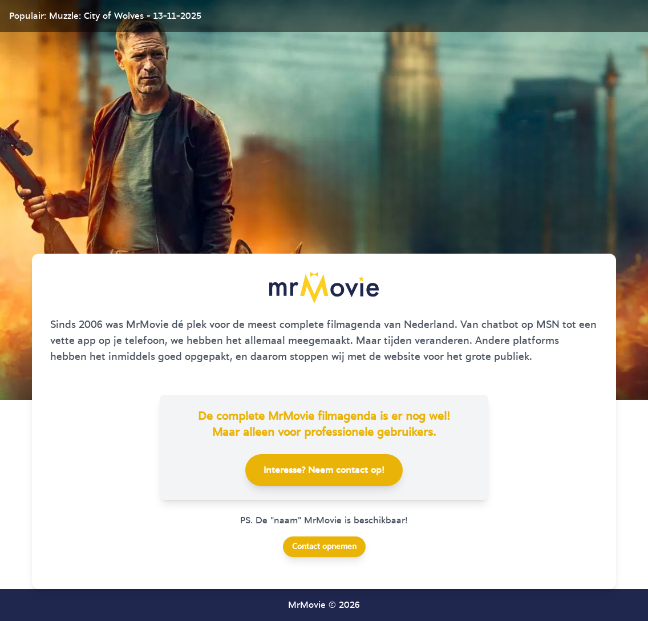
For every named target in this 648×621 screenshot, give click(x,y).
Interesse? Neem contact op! (324, 470)
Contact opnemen (324, 547)
